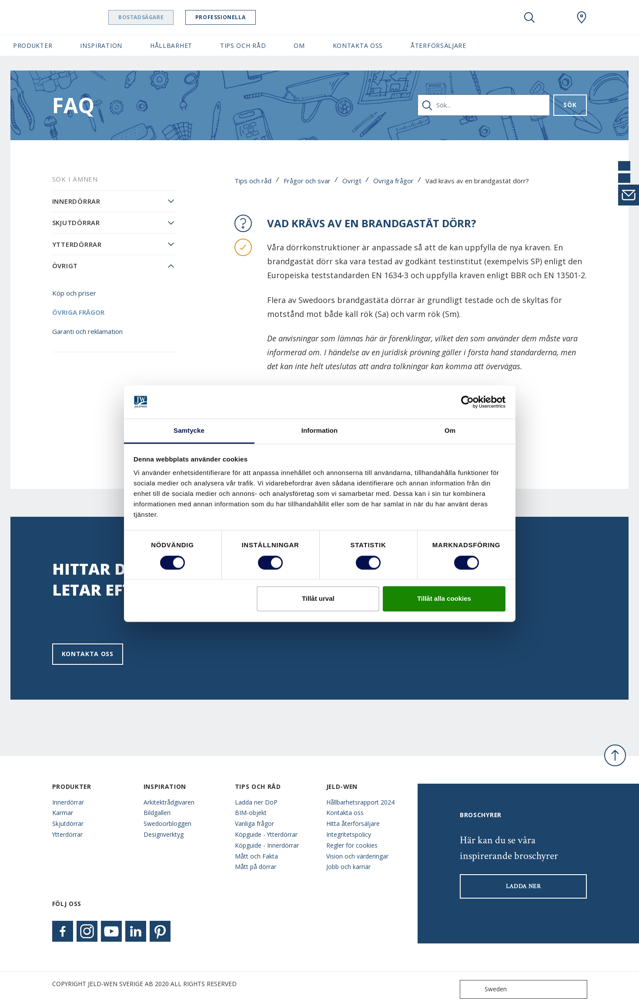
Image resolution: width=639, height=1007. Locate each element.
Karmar (62, 812)
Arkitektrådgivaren (169, 802)
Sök (569, 105)
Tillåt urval (318, 599)
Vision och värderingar (357, 856)
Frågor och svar (307, 180)
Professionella (242, 17)
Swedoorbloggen (167, 823)
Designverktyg (164, 834)
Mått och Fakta (256, 856)
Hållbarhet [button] (171, 45)
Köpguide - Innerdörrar (267, 845)
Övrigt (351, 180)
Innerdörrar (76, 201)
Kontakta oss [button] (358, 45)
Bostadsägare (163, 17)
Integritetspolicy (348, 834)
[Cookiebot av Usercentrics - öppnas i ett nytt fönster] (467, 401)
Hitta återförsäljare (353, 823)
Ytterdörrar (77, 244)
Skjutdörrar (76, 222)
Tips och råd (252, 180)
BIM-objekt (251, 812)
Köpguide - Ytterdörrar (266, 834)
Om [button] (299, 45)
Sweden (485, 989)
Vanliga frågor (254, 823)
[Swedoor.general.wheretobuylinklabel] (582, 17)
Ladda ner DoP (256, 802)
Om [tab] (450, 430)
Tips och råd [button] (243, 45)
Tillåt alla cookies (444, 599)
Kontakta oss (88, 654)
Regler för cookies (352, 845)
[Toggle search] (529, 17)
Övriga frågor (393, 180)
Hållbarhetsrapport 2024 (360, 802)
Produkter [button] (32, 45)
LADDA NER (523, 886)
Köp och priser (74, 293)
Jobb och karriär (348, 866)
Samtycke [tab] (189, 430)
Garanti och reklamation (87, 331)
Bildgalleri (157, 812)
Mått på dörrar (255, 866)
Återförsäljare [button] (438, 45)
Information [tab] (319, 430)
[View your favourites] (555, 17)
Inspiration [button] (101, 45)
